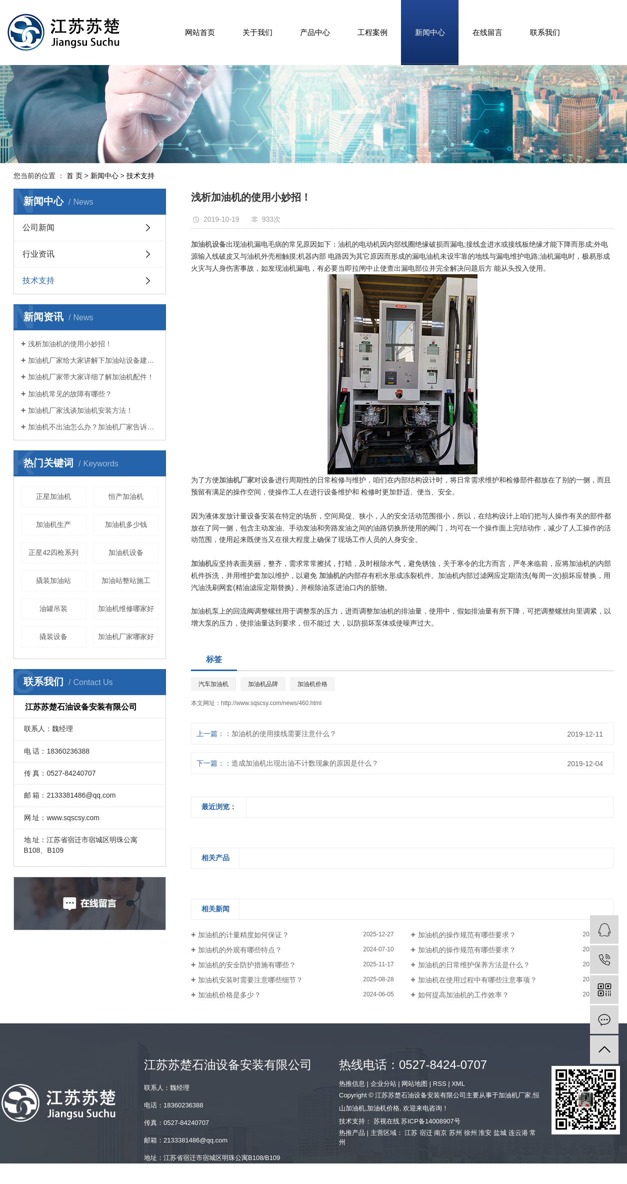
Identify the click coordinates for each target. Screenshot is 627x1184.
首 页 (74, 176)
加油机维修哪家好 (126, 609)
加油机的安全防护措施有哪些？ (247, 965)
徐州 (470, 1132)
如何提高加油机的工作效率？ (463, 995)
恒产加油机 (126, 496)
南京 (440, 1132)
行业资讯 (38, 254)
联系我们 (545, 32)
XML (458, 1083)
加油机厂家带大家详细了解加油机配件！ (91, 377)
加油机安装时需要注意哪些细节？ (250, 980)
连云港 (518, 1132)
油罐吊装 (54, 609)
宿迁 (426, 1132)
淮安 (485, 1132)
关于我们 (257, 32)
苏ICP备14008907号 (430, 1121)
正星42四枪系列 (53, 552)
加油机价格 (313, 684)
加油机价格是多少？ (229, 995)
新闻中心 (430, 32)
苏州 (455, 1132)
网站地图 (415, 1083)
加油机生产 (53, 524)
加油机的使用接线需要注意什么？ (284, 734)
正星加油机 (53, 496)
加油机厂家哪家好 (126, 637)
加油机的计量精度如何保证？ (243, 935)
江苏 (411, 1132)
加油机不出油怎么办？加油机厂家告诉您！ (93, 427)
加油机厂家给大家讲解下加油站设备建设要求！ (93, 360)
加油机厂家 (514, 1095)
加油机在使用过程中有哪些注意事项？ (477, 980)
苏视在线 (387, 1121)
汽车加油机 (213, 684)
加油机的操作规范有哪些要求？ (467, 935)
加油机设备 (126, 552)
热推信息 (352, 1083)
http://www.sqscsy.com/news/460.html (271, 703)
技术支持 (140, 176)
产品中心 (315, 32)
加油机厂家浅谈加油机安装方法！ (80, 410)
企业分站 (383, 1083)
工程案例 (373, 32)
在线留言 (487, 32)
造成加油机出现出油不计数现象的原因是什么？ (305, 763)
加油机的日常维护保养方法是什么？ (474, 965)
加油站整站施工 (126, 580)
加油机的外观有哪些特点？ (240, 950)
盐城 (500, 1132)
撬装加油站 (53, 580)
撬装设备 (54, 637)
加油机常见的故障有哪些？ (70, 394)
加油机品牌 (263, 684)
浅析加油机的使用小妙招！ (70, 344)
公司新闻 (38, 227)
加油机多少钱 (126, 524)
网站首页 (200, 32)
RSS (439, 1083)
